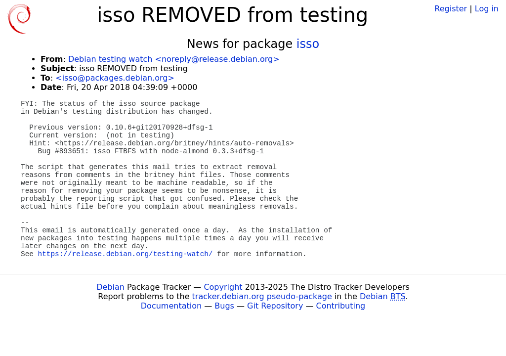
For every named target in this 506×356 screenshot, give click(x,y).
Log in (487, 8)
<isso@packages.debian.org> (114, 78)
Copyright (223, 287)
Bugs (224, 306)
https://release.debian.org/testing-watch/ (125, 254)
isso (307, 44)
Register (450, 8)
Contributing (341, 306)
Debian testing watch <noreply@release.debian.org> (174, 59)
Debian (110, 287)
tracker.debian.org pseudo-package (262, 296)
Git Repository (275, 306)
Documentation (171, 306)
